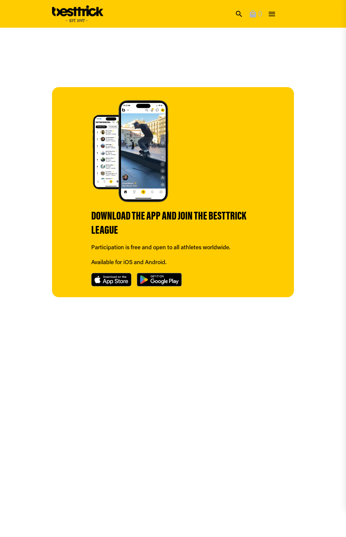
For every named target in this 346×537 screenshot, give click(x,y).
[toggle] (272, 14)
